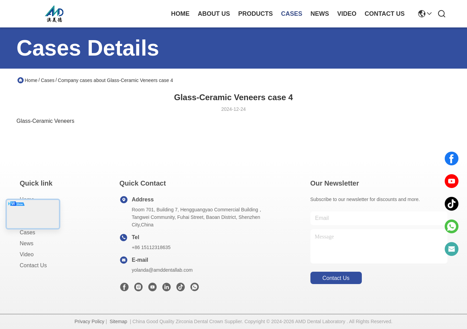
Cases (47, 80)
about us (214, 13)
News (27, 243)
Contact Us (33, 265)
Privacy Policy (89, 321)
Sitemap (118, 321)
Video (27, 254)
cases (291, 13)
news (319, 13)
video (346, 13)
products (255, 13)
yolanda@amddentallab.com (162, 270)
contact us (385, 13)
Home (180, 13)
